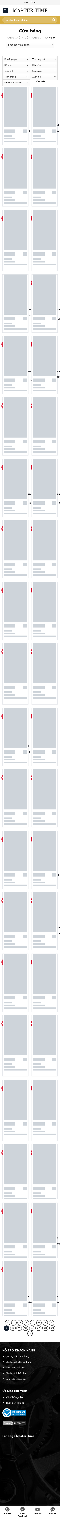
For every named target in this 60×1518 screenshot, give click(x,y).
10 (13, 1328)
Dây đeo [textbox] (36, 65)
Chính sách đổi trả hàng (19, 1362)
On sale (40, 81)
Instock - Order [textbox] (13, 82)
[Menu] (5, 10)
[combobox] (16, 59)
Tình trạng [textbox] (10, 76)
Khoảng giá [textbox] (10, 59)
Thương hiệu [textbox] (39, 59)
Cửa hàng (32, 38)
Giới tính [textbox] (8, 71)
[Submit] (54, 20)
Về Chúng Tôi (14, 1397)
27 (38, 1328)
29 (52, 1328)
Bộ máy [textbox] (8, 65)
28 (45, 1328)
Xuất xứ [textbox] (36, 76)
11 (19, 1328)
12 (25, 1328)
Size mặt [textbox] (37, 71)
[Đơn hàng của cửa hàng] (30, 45)
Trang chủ (12, 38)
